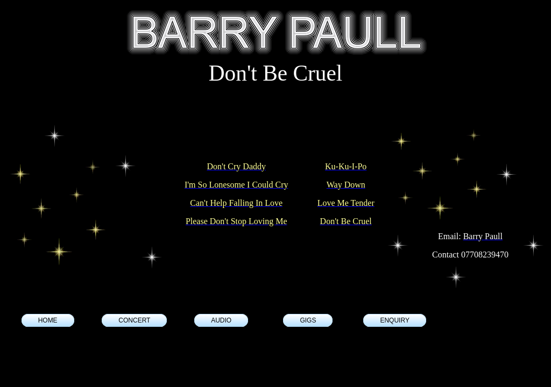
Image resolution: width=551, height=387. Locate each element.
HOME (48, 320)
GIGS (308, 320)
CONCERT (134, 320)
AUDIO (221, 320)
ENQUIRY (394, 320)
